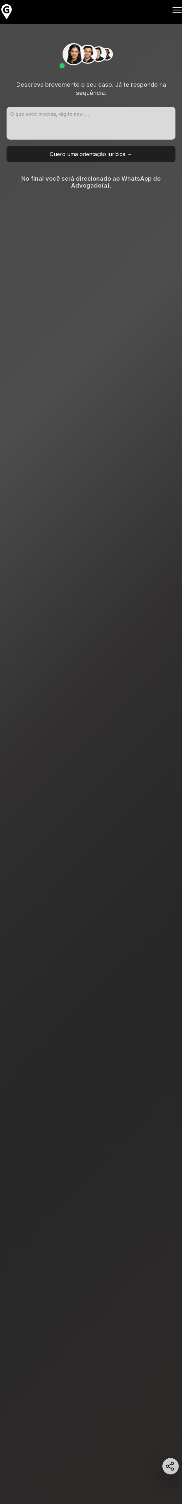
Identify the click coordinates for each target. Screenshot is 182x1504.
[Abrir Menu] (177, 11)
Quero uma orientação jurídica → (91, 154)
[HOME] (6, 19)
